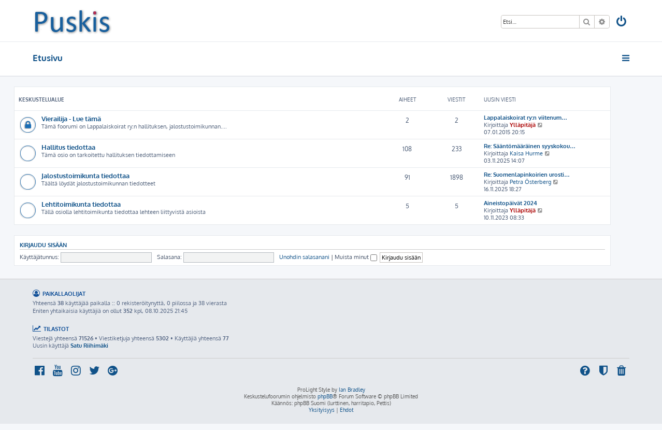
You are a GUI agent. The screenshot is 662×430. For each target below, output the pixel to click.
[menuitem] (622, 23)
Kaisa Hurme (526, 153)
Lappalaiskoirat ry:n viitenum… (525, 117)
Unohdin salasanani (304, 257)
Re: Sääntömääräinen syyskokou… (529, 146)
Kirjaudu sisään (43, 244)
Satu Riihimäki (89, 345)
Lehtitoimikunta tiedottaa (81, 203)
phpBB (325, 396)
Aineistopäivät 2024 (510, 203)
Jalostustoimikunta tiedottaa (85, 175)
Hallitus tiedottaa (68, 146)
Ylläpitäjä (523, 124)
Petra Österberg (530, 181)
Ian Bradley (352, 389)
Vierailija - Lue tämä (71, 118)
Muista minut (356, 257)
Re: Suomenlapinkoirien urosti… (527, 174)
